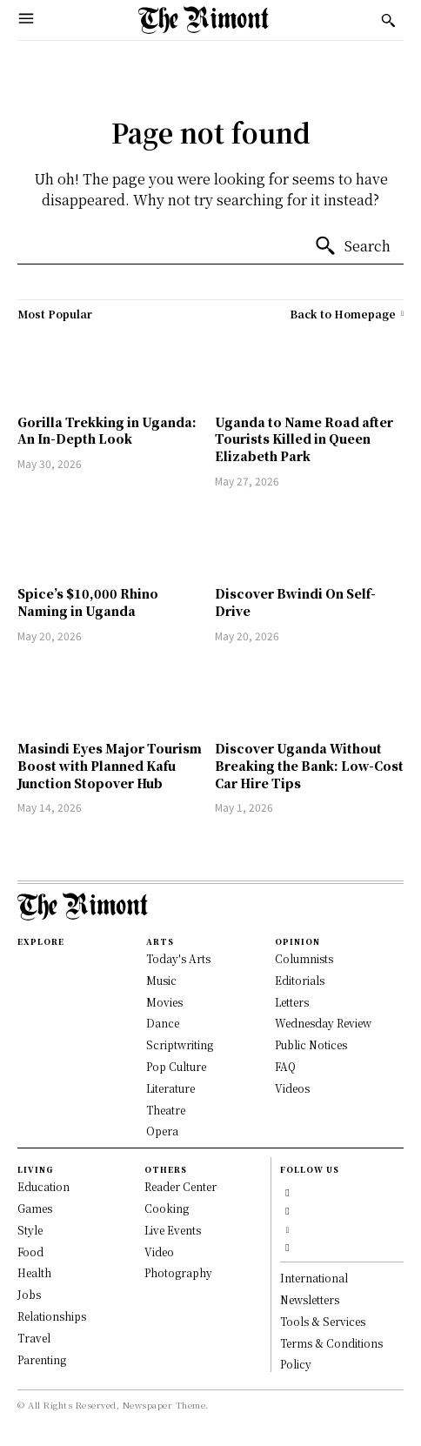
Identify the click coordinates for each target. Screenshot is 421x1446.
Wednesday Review (323, 1022)
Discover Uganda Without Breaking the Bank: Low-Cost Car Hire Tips (309, 765)
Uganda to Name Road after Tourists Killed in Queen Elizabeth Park (304, 439)
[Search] (352, 246)
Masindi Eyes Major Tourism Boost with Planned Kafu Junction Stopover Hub (109, 765)
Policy (295, 1363)
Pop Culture (176, 1066)
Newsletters (309, 1299)
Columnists (304, 958)
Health (34, 1272)
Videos (292, 1088)
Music (161, 980)
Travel (33, 1337)
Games (34, 1208)
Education (43, 1186)
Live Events (172, 1229)
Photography (178, 1272)
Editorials (299, 980)
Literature (170, 1088)
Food (30, 1251)
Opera (162, 1130)
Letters (292, 1001)
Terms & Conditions (331, 1343)
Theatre (165, 1109)
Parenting (41, 1359)
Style (30, 1229)
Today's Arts (178, 958)
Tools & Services (322, 1321)
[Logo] (203, 20)
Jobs (29, 1294)
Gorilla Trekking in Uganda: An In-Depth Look (107, 430)
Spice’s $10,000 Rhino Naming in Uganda (87, 602)
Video (159, 1251)
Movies (164, 1001)
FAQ (285, 1066)
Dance (162, 1022)
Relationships (51, 1316)
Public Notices (311, 1044)
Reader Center (180, 1186)
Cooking (166, 1208)
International (314, 1277)
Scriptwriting (179, 1044)
